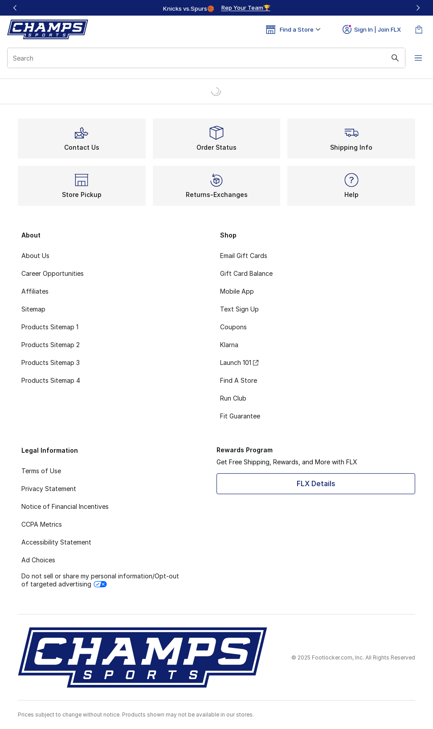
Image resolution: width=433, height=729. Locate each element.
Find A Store (238, 380)
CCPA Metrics (41, 524)
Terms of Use (41, 471)
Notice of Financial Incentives (65, 506)
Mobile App (237, 291)
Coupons (233, 327)
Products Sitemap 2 (50, 344)
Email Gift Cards (243, 255)
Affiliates (35, 291)
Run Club (233, 398)
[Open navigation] (415, 58)
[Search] (204, 58)
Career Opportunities (52, 273)
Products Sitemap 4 (50, 380)
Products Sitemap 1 (49, 327)
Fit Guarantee (240, 416)
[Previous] (15, 8)
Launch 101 (239, 362)
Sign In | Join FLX (372, 29)
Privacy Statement (48, 488)
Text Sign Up (239, 309)
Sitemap (33, 309)
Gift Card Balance (246, 273)
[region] (216, 8)
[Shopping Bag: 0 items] (419, 29)
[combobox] (204, 58)
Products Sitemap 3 (50, 362)
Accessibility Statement (56, 542)
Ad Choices (38, 560)
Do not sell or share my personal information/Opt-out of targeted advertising (100, 580)
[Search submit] (390, 58)
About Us (35, 255)
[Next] (417, 8)
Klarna (229, 344)
